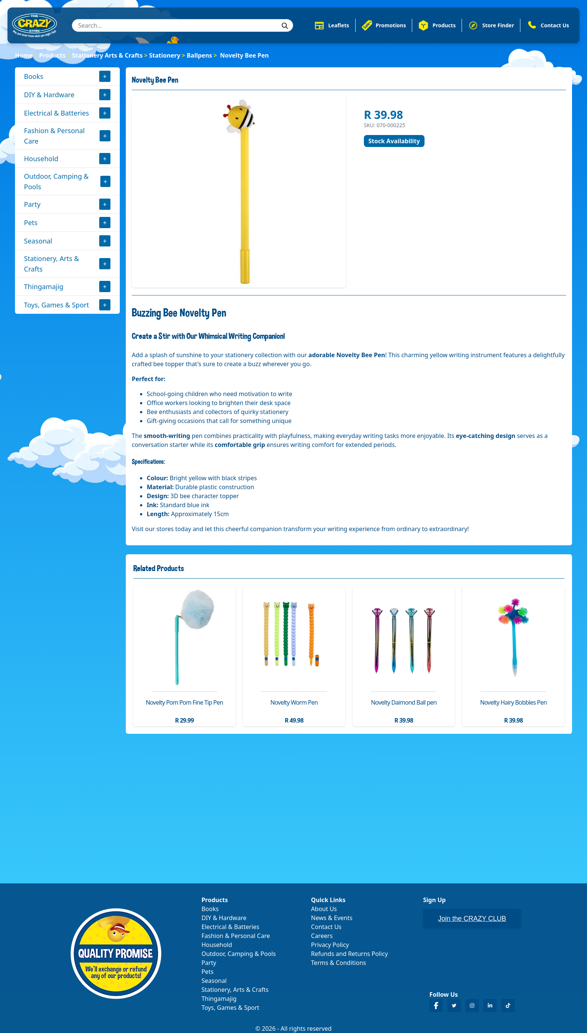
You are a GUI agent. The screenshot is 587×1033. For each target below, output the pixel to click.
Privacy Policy (330, 945)
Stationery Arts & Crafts (107, 55)
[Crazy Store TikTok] (508, 1005)
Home (24, 55)
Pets (30, 222)
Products (52, 55)
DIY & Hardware (49, 94)
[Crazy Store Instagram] (472, 1005)
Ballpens (199, 55)
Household (41, 158)
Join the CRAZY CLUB (472, 918)
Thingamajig (43, 286)
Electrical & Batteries (56, 112)
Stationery (164, 55)
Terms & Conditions (338, 963)
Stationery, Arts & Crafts (51, 263)
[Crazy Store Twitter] (454, 1005)
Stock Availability (394, 141)
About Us (324, 909)
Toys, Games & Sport (56, 304)
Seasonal (38, 240)
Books (33, 76)
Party (32, 204)
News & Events (332, 918)
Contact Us (326, 927)
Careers (322, 936)
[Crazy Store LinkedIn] (490, 1005)
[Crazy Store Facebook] (436, 1005)
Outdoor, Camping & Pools (56, 181)
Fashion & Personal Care (54, 135)
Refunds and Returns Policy (349, 954)
